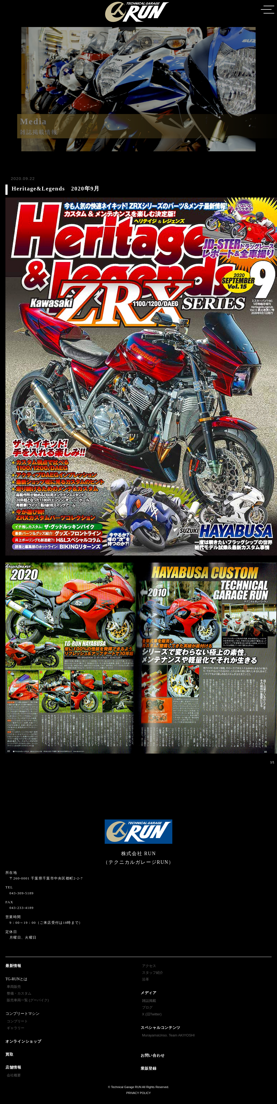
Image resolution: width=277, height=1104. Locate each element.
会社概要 (14, 1075)
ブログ (147, 1007)
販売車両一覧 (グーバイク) (28, 1000)
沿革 (145, 979)
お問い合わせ (152, 1055)
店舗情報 (13, 1067)
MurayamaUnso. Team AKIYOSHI (168, 1035)
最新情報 (13, 966)
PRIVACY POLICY (138, 1093)
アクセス (149, 966)
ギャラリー (15, 1028)
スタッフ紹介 (152, 973)
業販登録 (149, 1068)
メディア (149, 993)
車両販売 (14, 987)
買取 (9, 1054)
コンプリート (17, 1021)
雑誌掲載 (149, 1001)
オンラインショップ (23, 1041)
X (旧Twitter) (151, 1014)
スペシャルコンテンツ (160, 1028)
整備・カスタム (19, 993)
